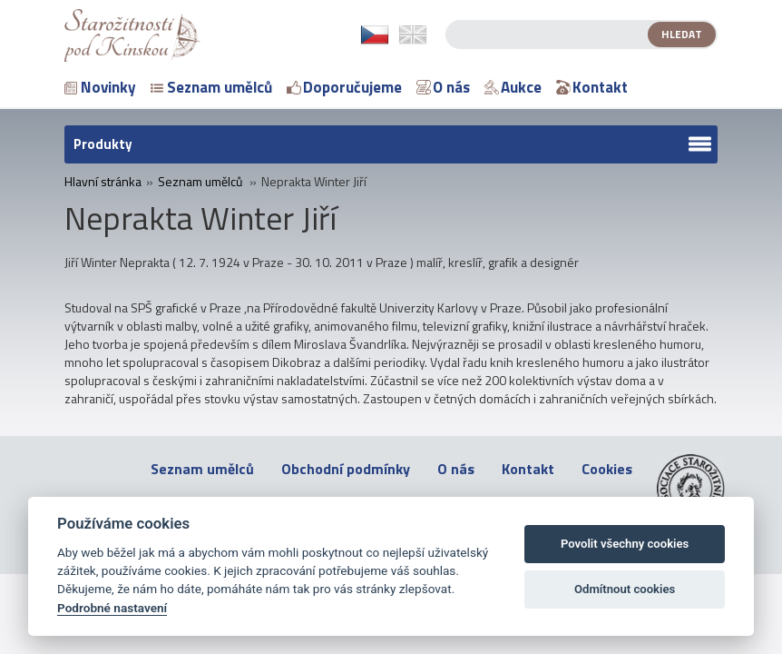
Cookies (607, 469)
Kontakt (592, 87)
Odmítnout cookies (624, 589)
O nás (443, 87)
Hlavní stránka (103, 182)
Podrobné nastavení (112, 607)
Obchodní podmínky (345, 469)
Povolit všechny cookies (625, 543)
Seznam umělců (211, 87)
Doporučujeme (344, 87)
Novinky (100, 87)
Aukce (513, 87)
